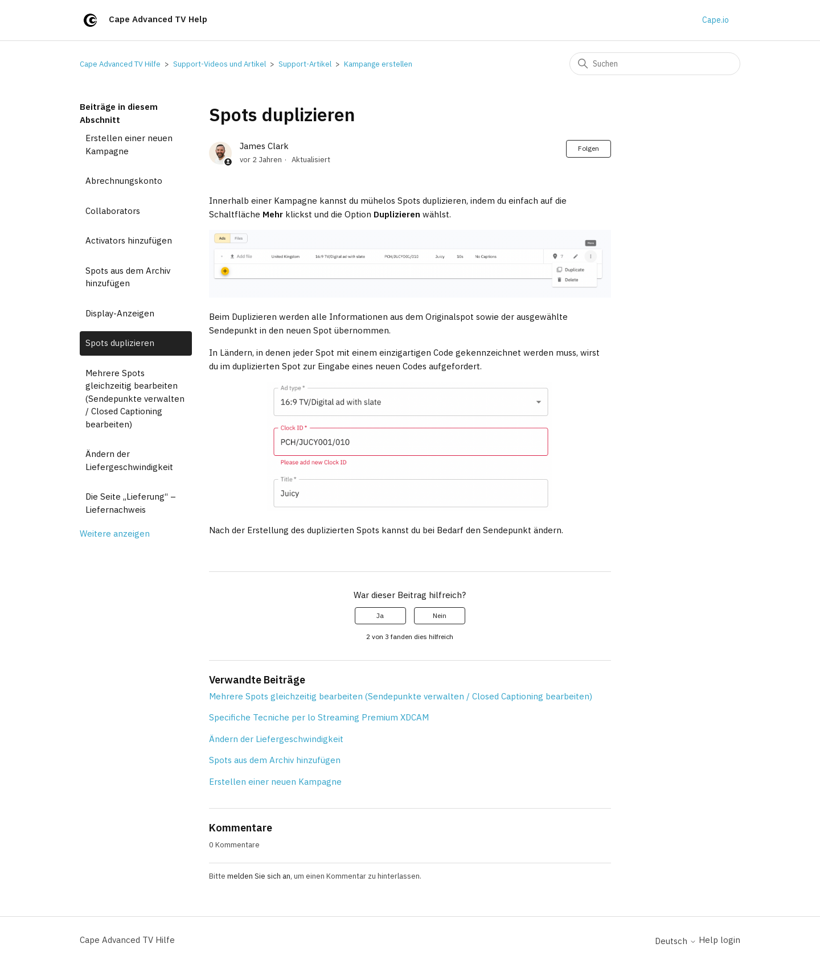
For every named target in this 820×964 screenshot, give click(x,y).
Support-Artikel (304, 64)
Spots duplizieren (119, 342)
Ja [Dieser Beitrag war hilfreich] (380, 615)
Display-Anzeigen (119, 313)
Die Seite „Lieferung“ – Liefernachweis (130, 503)
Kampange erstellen (378, 64)
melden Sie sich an (258, 876)
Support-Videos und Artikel (219, 64)
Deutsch (675, 941)
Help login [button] (719, 939)
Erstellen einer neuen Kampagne (129, 144)
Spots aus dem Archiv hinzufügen (127, 277)
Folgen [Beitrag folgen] (588, 148)
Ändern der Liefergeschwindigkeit (129, 460)
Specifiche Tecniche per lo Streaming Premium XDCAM (319, 717)
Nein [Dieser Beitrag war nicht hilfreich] (439, 615)
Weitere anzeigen (115, 533)
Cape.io (715, 20)
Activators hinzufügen (128, 240)
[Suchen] (654, 63)
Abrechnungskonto (123, 180)
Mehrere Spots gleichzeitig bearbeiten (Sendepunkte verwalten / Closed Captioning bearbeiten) (134, 399)
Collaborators (112, 210)
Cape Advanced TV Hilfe (120, 64)
